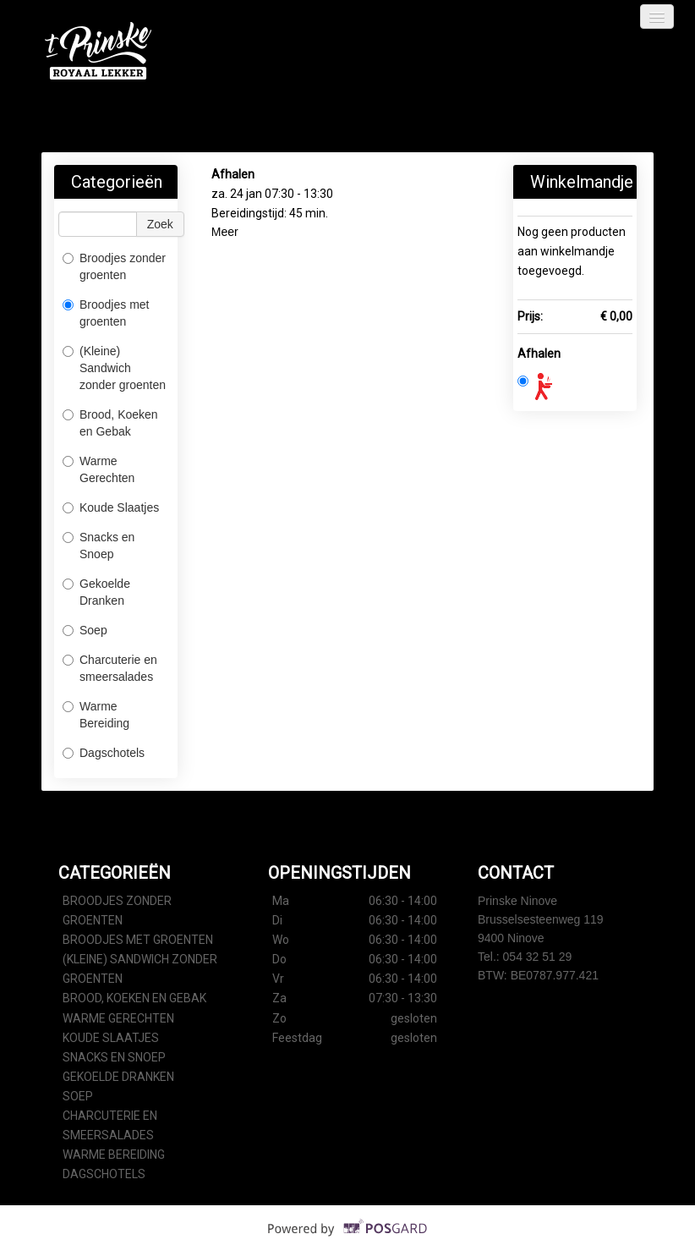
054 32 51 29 (537, 956)
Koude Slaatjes (111, 507)
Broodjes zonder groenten (114, 266)
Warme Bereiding (96, 714)
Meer (224, 232)
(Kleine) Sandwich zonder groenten (114, 368)
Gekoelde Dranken (96, 592)
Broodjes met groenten (106, 313)
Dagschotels (104, 753)
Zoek (160, 224)
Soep (85, 630)
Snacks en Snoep (98, 545)
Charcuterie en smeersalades (110, 668)
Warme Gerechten (98, 469)
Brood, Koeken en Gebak (110, 423)
